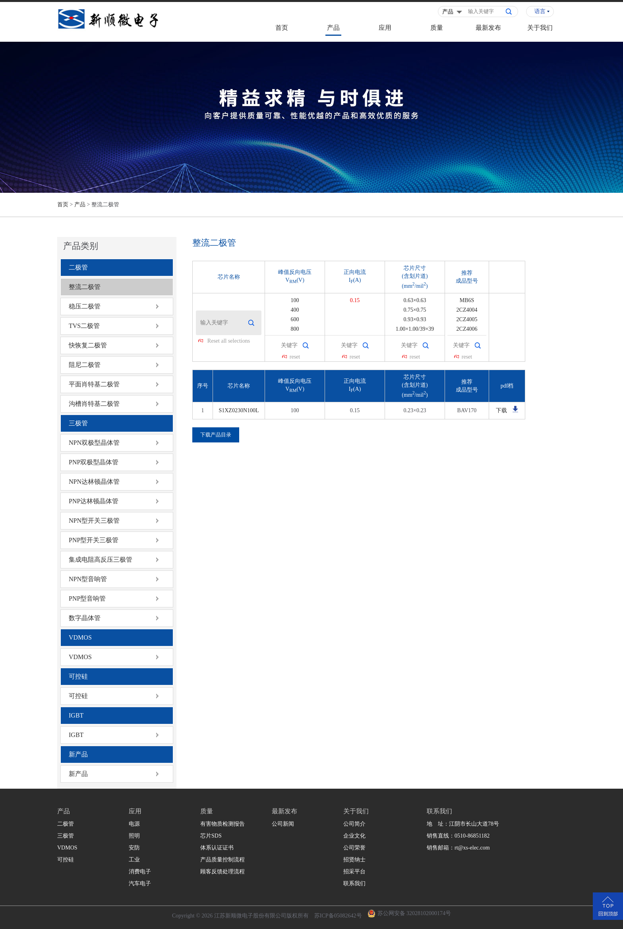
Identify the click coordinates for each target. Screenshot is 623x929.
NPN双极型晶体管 (94, 442)
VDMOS (80, 637)
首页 (281, 27)
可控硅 (78, 676)
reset (295, 357)
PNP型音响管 (87, 598)
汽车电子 (140, 883)
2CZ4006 (467, 329)
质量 (436, 27)
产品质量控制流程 (222, 860)
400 (295, 310)
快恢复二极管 (88, 345)
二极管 (78, 267)
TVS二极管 (84, 325)
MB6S (467, 300)
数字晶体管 (85, 618)
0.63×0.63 (415, 300)
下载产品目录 (215, 435)
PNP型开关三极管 (93, 540)
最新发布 (488, 27)
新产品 (78, 754)
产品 (333, 27)
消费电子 (140, 872)
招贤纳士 (354, 860)
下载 (501, 410)
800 (295, 329)
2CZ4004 (467, 310)
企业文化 (354, 836)
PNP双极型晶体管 (93, 462)
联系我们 (354, 883)
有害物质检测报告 (222, 824)
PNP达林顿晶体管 (93, 501)
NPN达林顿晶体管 (94, 481)
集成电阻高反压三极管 (100, 559)
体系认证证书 (217, 848)
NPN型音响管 (88, 579)
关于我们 (540, 27)
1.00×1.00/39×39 (415, 329)
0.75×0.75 (415, 310)
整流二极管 (85, 286)
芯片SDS (211, 836)
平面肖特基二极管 (94, 384)
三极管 (78, 423)
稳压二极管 (85, 306)
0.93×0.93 (415, 319)
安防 (134, 848)
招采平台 (354, 872)
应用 (385, 27)
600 (295, 319)
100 (295, 300)
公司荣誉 (354, 848)
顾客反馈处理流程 (222, 872)
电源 (134, 824)
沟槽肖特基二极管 (94, 403)
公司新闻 (283, 824)
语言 (540, 11)
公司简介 (354, 824)
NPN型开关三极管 (94, 520)
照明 (134, 836)
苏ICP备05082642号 (338, 916)
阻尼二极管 (85, 364)
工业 (134, 860)
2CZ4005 (467, 319)
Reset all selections (228, 341)
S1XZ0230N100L (239, 410)
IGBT (76, 715)
